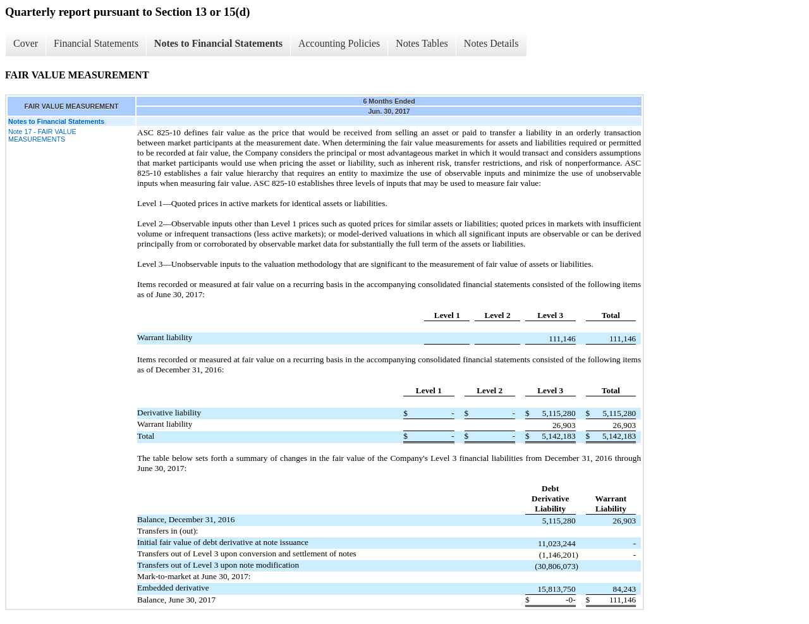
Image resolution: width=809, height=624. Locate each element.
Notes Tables (422, 43)
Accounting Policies (339, 43)
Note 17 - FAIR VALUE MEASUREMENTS (42, 135)
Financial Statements (96, 43)
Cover (25, 43)
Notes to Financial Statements (218, 43)
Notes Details (491, 43)
